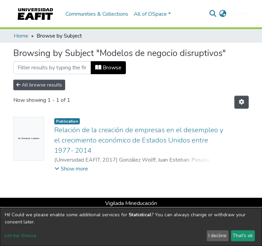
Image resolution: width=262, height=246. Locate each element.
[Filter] (52, 67)
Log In (236, 14)
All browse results (39, 85)
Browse (108, 67)
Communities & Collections (97, 14)
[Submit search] (213, 14)
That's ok (243, 235)
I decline (217, 235)
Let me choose (21, 235)
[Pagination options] (241, 102)
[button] (223, 14)
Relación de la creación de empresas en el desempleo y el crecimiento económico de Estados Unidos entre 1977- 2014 (138, 140)
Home (21, 36)
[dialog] (131, 227)
